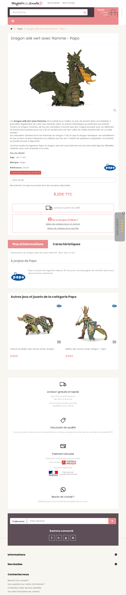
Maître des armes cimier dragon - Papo (86, 349)
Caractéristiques (66, 244)
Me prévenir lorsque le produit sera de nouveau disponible (40, 185)
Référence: (16, 167)
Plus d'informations (27, 244)
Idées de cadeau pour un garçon (63, 224)
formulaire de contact (28, 591)
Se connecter (54, 3)
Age (12, 157)
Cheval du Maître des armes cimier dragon (32, 349)
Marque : (15, 162)
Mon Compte (69, 3)
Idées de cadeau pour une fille (63, 228)
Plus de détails (17, 152)
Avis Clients (117, 226)
